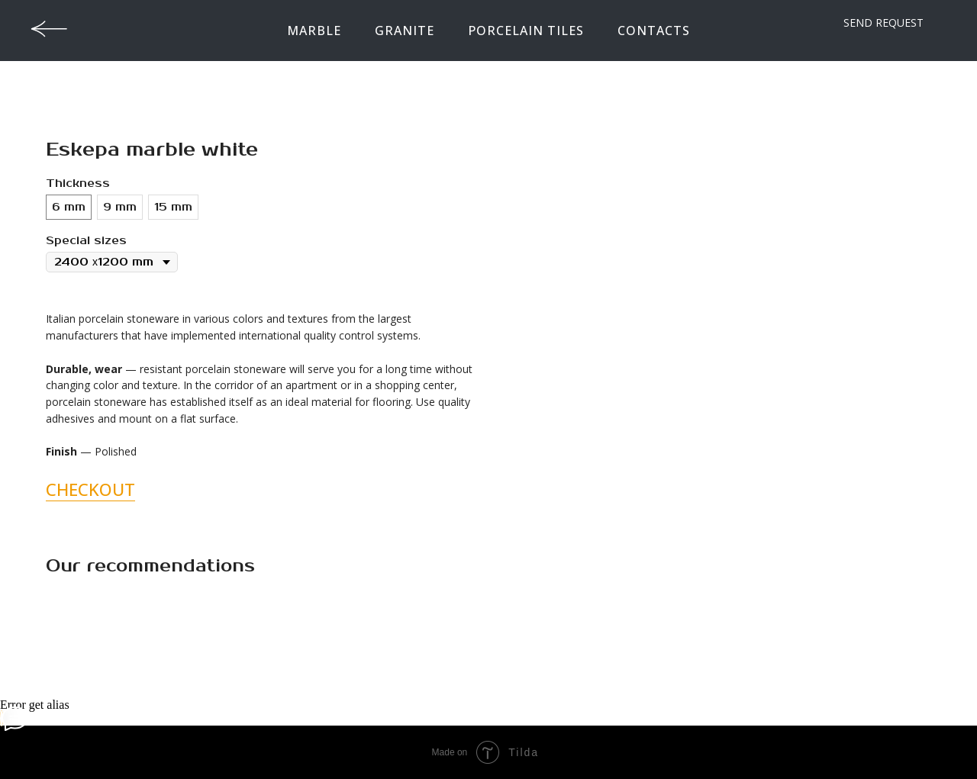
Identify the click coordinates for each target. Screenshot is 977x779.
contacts (653, 30)
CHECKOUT (90, 489)
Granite (404, 30)
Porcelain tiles (526, 30)
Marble (314, 30)
